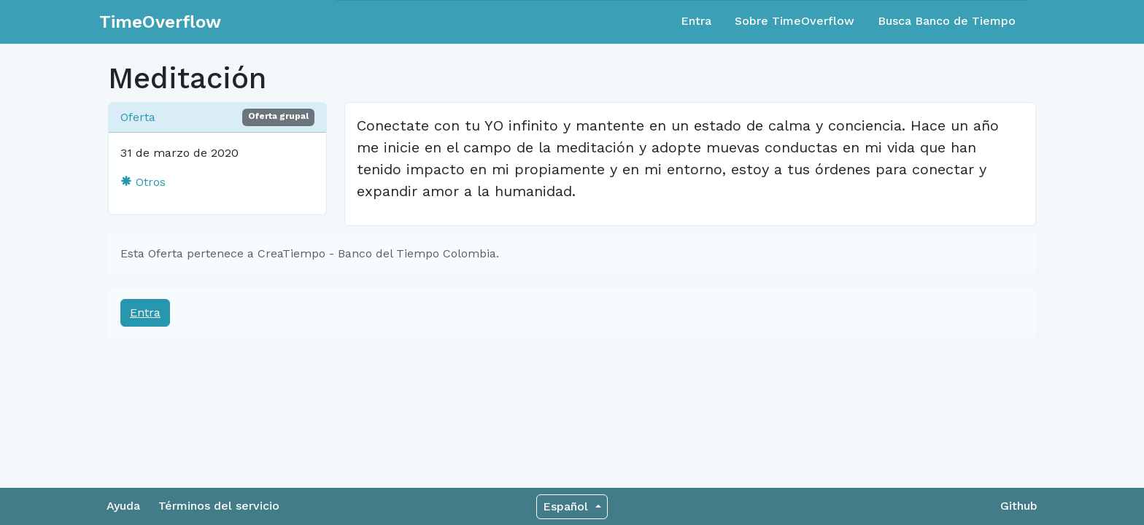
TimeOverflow (160, 22)
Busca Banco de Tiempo (947, 21)
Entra (696, 21)
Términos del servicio (218, 506)
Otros (143, 182)
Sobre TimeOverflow (794, 21)
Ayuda (123, 506)
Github (1018, 506)
